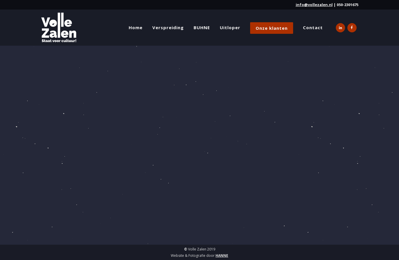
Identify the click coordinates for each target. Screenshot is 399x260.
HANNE (222, 255)
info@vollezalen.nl (314, 4)
